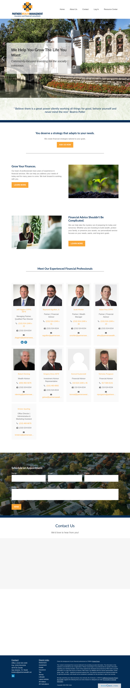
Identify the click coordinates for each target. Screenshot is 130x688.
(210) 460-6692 (52, 386)
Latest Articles (44, 679)
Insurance (42, 670)
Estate (41, 667)
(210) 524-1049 (22, 663)
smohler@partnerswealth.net (79, 335)
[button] (62, 9)
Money (41, 674)
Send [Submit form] (16, 507)
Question (15, 487)
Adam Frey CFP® (106, 309)
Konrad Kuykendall (78, 374)
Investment (42, 665)
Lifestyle (42, 677)
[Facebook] (25, 342)
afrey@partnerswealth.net (107, 335)
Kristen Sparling (24, 409)
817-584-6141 (107, 383)
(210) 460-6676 (25, 423)
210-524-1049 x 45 (79, 383)
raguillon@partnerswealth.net (52, 335)
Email (50, 473)
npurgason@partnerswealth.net (107, 394)
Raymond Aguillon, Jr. (51, 309)
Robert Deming (24, 374)
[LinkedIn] (22, 342)
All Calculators (44, 684)
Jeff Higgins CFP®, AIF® (24, 310)
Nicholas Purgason (106, 374)
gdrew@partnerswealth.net (52, 397)
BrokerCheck (96, 661)
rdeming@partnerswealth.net (25, 394)
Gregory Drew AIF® (51, 374)
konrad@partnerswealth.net (79, 394)
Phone (86, 473)
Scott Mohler (79, 309)
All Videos (42, 682)
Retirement (42, 663)
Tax (40, 672)
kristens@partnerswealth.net (25, 435)
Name (14, 473)
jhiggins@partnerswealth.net (25, 338)
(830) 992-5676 (25, 383)
